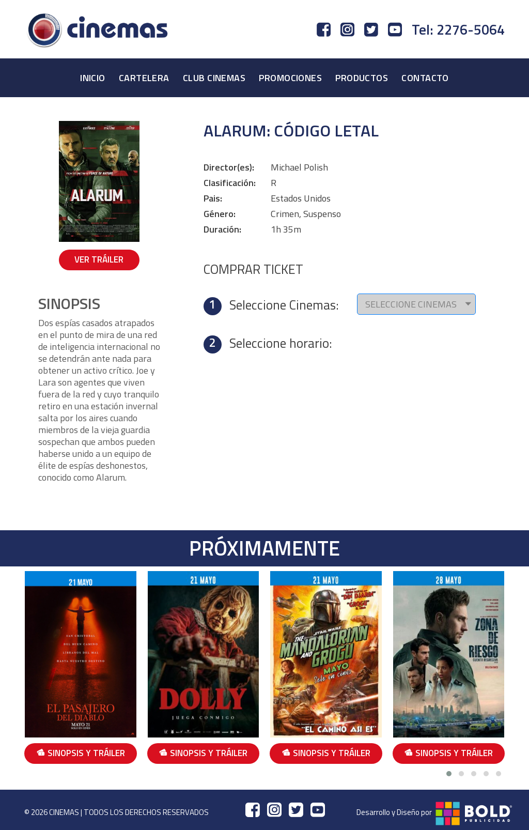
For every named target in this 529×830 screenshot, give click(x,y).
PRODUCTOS (361, 78)
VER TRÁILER (98, 259)
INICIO (92, 78)
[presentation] (510, 668)
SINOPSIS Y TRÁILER (80, 753)
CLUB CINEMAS (214, 78)
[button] (449, 773)
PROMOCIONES (290, 78)
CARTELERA (144, 78)
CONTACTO (425, 78)
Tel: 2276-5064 (458, 29)
